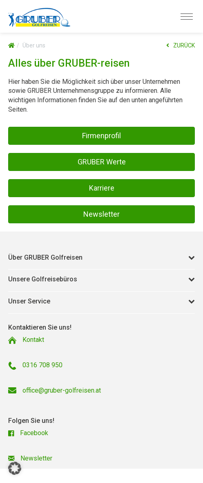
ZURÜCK (180, 45)
